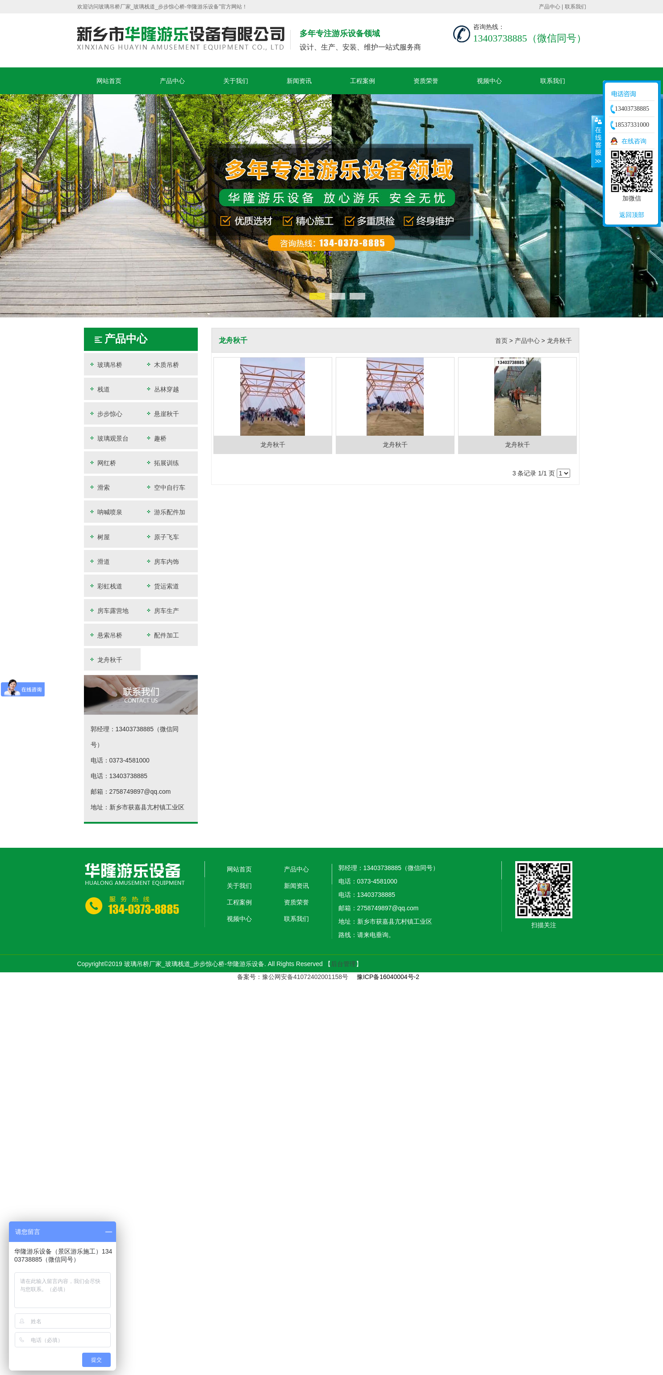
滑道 (99, 561)
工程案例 (362, 80)
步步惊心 (105, 413)
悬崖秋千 (162, 413)
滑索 (99, 487)
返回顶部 (631, 214)
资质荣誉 (425, 80)
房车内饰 (162, 561)
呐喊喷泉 (105, 512)
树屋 (99, 537)
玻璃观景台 (108, 438)
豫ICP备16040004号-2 (388, 976)
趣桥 (156, 438)
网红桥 (102, 463)
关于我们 (235, 80)
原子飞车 (162, 537)
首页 (501, 340)
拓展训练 (162, 463)
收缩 (597, 141)
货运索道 (162, 586)
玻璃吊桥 (105, 364)
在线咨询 (633, 141)
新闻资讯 (299, 80)
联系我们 (575, 7)
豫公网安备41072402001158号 (305, 976)
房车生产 (162, 610)
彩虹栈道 (105, 586)
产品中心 (549, 7)
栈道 (99, 389)
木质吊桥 (162, 364)
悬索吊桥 (105, 635)
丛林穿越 (162, 389)
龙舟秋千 (105, 659)
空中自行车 (165, 487)
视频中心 (489, 80)
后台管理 (343, 963)
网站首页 (108, 80)
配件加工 (162, 635)
